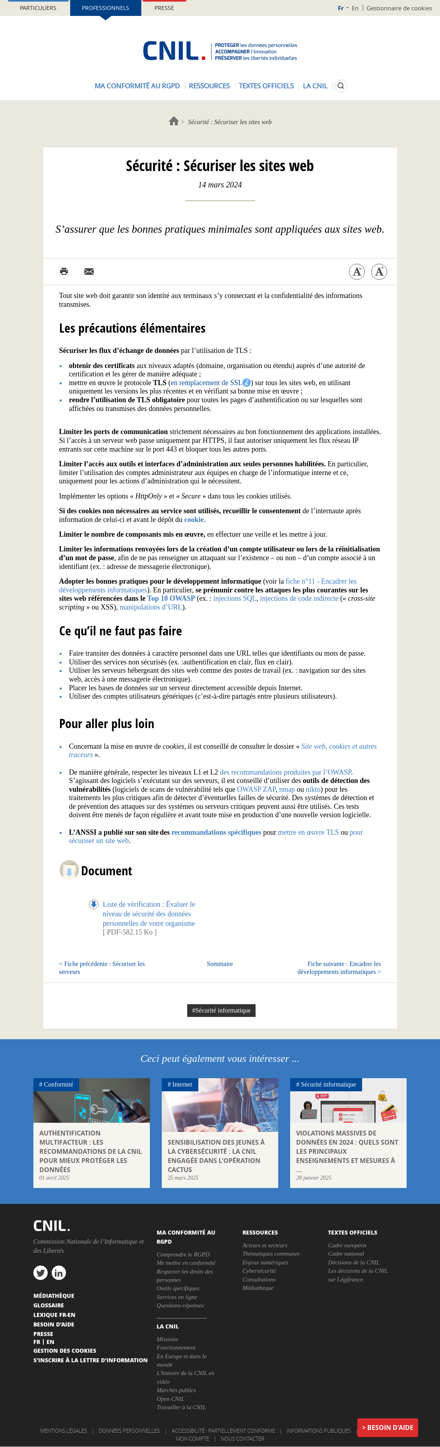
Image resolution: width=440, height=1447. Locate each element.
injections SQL (233, 598)
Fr (341, 8)
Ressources (209, 85)
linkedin (59, 1273)
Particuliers (38, 8)
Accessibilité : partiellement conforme (223, 1430)
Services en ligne (177, 1297)
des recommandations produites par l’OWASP (285, 772)
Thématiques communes (271, 1253)
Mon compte (192, 1438)
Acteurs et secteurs (264, 1245)
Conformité (59, 1084)
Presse (164, 8)
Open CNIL (170, 1399)
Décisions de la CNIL (354, 1262)
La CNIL (315, 85)
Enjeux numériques (265, 1262)
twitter (40, 1273)
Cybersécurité (259, 1271)
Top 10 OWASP (171, 598)
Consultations (258, 1279)
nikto (313, 789)
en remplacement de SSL (206, 383)
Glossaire (48, 1305)
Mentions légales (63, 1430)
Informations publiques (319, 1430)
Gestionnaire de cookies (399, 8)
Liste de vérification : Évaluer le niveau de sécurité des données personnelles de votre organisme (149, 913)
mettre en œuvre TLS (308, 832)
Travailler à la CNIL (181, 1407)
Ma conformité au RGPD (137, 85)
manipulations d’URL (151, 607)
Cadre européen (347, 1245)
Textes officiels (266, 85)
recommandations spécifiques (216, 832)
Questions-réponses (180, 1305)
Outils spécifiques (178, 1288)
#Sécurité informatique (221, 1010)
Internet (182, 1084)
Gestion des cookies (64, 1350)
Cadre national (346, 1253)
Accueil (174, 120)
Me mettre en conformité (186, 1263)
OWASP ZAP (256, 789)
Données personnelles (129, 1430)
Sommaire (220, 963)
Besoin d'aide (390, 1427)
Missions (167, 1339)
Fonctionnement (176, 1347)
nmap (288, 789)
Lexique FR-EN (54, 1314)
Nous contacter (242, 1438)
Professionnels (105, 8)
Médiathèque (257, 1288)
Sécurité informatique (328, 1084)
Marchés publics (176, 1390)
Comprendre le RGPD (183, 1254)
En (355, 8)
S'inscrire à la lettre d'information (90, 1360)
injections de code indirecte (298, 598)
